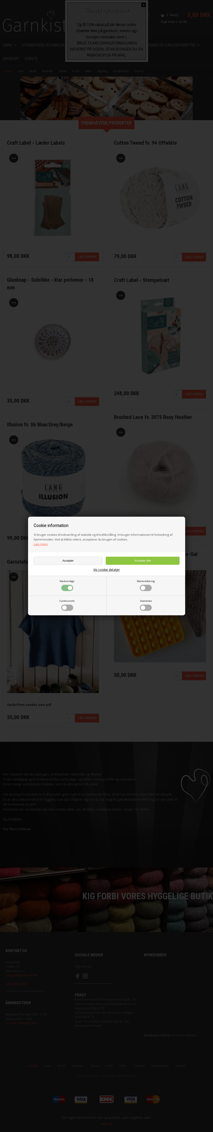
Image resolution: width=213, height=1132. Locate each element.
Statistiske (146, 605)
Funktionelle (67, 605)
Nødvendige (67, 585)
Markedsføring (146, 585)
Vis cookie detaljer (106, 569)
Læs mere (41, 544)
